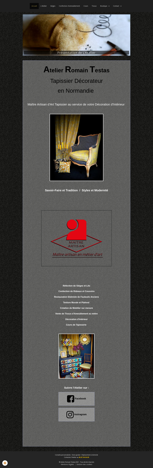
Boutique (104, 6)
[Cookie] (5, 463)
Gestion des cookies (84, 464)
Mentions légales (67, 464)
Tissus (94, 6)
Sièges (52, 6)
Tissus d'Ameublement (76, 313)
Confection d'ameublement (69, 6)
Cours (86, 6)
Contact (116, 6)
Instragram (76, 414)
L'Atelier (44, 6)
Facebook (76, 398)
